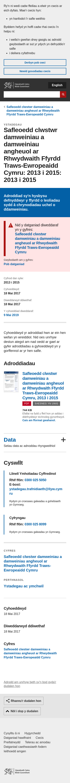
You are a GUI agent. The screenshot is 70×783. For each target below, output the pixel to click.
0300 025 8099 (35, 524)
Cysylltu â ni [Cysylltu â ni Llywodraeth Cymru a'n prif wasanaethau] (12, 733)
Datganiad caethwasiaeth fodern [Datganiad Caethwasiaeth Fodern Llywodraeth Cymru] (25, 746)
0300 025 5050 (35, 480)
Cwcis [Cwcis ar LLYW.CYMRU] (40, 737)
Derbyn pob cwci (34, 62)
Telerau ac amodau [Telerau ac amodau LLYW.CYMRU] (37, 742)
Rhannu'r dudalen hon (26, 700)
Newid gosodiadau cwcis (35, 71)
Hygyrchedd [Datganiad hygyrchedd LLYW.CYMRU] (32, 733)
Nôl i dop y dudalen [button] (24, 711)
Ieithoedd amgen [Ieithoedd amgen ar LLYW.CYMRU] (15, 751)
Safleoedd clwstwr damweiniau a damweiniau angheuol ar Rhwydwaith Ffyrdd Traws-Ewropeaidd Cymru (33, 110)
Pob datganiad (14, 264)
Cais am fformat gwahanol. (39, 420)
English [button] (57, 85)
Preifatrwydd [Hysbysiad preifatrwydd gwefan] (12, 742)
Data (10, 439)
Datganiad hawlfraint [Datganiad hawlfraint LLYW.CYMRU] (17, 737)
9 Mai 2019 (11, 315)
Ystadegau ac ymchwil (23, 586)
